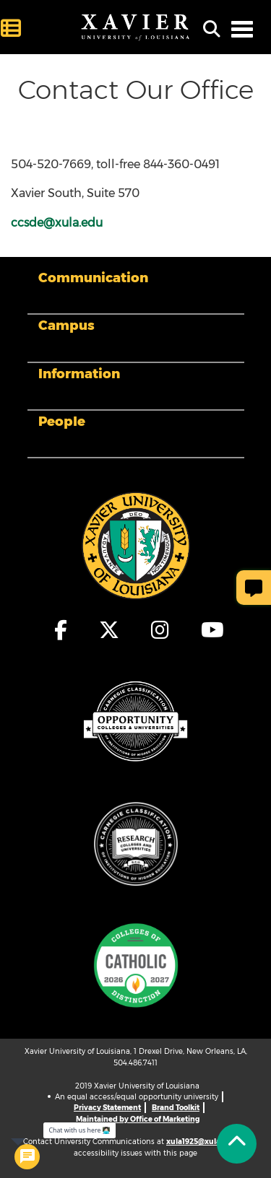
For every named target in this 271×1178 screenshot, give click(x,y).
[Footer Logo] (136, 544)
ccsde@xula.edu (57, 223)
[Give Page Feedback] (253, 587)
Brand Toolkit (175, 1107)
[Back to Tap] (237, 1144)
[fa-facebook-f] (61, 630)
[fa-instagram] (161, 630)
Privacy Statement (107, 1107)
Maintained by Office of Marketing (137, 1119)
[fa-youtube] (209, 630)
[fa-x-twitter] (110, 630)
